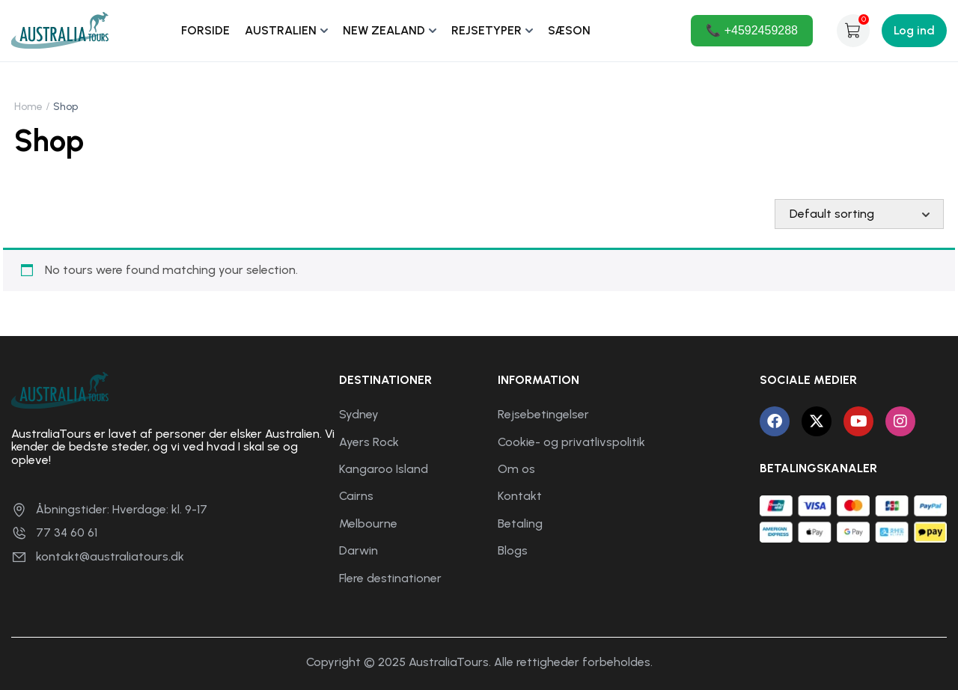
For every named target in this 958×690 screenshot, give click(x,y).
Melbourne (368, 523)
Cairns (356, 496)
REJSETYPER (486, 30)
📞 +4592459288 (752, 30)
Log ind (914, 30)
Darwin (358, 550)
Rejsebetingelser (543, 414)
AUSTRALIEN (281, 30)
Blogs (513, 550)
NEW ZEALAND (384, 30)
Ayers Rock (369, 442)
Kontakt (520, 496)
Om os (516, 469)
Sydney (359, 414)
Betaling (520, 523)
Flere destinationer (390, 578)
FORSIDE (205, 30)
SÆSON (569, 30)
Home (28, 106)
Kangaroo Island (383, 469)
